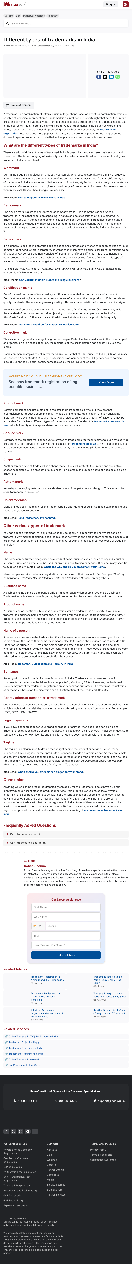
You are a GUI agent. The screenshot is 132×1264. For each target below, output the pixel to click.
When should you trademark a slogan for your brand (50, 772)
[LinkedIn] (111, 78)
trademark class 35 (84, 443)
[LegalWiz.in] (14, 2)
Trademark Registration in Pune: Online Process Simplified (45, 996)
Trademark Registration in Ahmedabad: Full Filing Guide (47, 978)
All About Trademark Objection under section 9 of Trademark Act (47, 1013)
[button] (18, 105)
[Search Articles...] (66, 23)
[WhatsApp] (118, 78)
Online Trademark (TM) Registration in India (33, 1036)
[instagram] (20, 1131)
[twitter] (13, 1131)
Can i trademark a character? (28, 842)
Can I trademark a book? (25, 834)
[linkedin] (35, 1131)
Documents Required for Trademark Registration (48, 324)
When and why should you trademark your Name (74, 566)
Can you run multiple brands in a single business (49, 280)
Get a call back (66, 955)
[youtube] (28, 1131)
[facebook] (6, 1131)
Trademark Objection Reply (24, 1042)
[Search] (7, 23)
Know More (106, 382)
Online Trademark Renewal (24, 1059)
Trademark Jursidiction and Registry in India (45, 663)
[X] (105, 78)
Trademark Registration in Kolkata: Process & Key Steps (110, 995)
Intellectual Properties (34, 15)
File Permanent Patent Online (25, 1065)
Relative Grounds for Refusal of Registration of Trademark (110, 1012)
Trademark (52, 15)
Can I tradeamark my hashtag (36, 518)
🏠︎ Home (8, 15)
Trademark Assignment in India (26, 1053)
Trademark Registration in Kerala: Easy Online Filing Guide (108, 979)
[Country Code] (38, 926)
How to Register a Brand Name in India (42, 197)
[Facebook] (99, 78)
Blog (18, 15)
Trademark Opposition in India (26, 1047)
